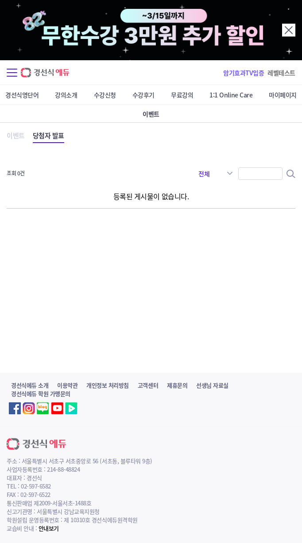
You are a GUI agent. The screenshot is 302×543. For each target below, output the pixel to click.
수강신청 (105, 94)
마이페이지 (283, 94)
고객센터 (148, 385)
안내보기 (49, 528)
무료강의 (182, 94)
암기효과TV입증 (243, 72)
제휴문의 (177, 385)
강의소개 (66, 94)
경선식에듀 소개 (29, 385)
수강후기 (143, 94)
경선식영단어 (22, 94)
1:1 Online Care (230, 94)
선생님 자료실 (212, 385)
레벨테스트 (281, 72)
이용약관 (67, 385)
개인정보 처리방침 (107, 385)
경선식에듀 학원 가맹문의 (40, 393)
